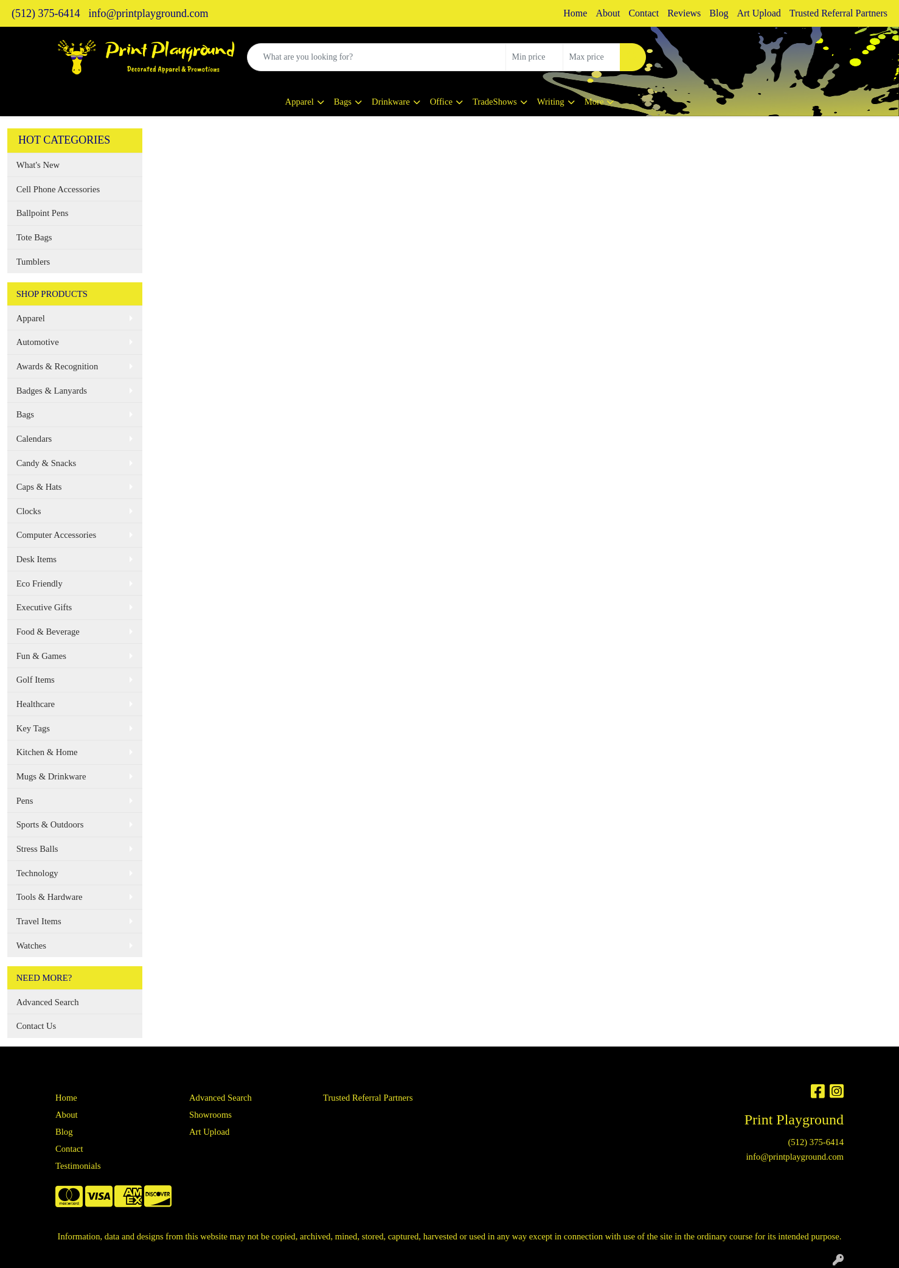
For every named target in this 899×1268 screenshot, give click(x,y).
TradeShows (495, 101)
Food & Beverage (48, 631)
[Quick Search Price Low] (534, 57)
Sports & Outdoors (50, 824)
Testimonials (78, 1166)
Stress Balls (37, 849)
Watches (31, 945)
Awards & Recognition (57, 366)
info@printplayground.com (148, 13)
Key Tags (33, 728)
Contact (643, 13)
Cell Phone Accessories (58, 189)
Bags (343, 101)
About (607, 13)
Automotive (37, 342)
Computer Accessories (56, 535)
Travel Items (38, 921)
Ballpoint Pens (42, 213)
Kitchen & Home (47, 752)
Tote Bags (34, 237)
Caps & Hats (39, 487)
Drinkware (391, 101)
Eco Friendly (39, 583)
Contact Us (36, 1026)
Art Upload (758, 13)
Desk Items (36, 559)
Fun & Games (41, 656)
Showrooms (210, 1115)
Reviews (684, 13)
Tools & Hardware (49, 897)
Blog (718, 13)
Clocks (28, 511)
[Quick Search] (376, 57)
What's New (38, 165)
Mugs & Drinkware (51, 776)
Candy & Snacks (46, 463)
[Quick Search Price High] (591, 57)
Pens (24, 801)
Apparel (299, 101)
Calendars (34, 439)
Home (575, 13)
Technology (37, 873)
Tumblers (33, 261)
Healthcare (35, 704)
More (594, 101)
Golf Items (35, 680)
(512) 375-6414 (46, 13)
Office (441, 101)
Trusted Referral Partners (838, 13)
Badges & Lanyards (51, 390)
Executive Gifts (44, 607)
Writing (550, 101)
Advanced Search (47, 1002)
